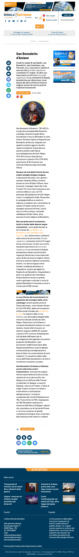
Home (33, 41)
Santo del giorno (44, 41)
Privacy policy (9, 546)
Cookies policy (20, 546)
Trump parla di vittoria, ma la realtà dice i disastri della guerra (13, 488)
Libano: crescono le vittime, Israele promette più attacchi (13, 500)
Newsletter (67, 20)
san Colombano (32, 232)
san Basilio (33, 230)
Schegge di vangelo (21, 32)
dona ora (67, 15)
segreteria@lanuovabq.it (13, 537)
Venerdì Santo (57, 32)
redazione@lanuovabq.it (12, 535)
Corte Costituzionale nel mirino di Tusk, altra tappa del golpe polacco (50, 501)
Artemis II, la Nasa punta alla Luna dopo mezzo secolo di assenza (50, 488)
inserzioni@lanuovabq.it (12, 539)
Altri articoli (40, 469)
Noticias (51, 20)
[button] (39, 26)
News (50, 16)
